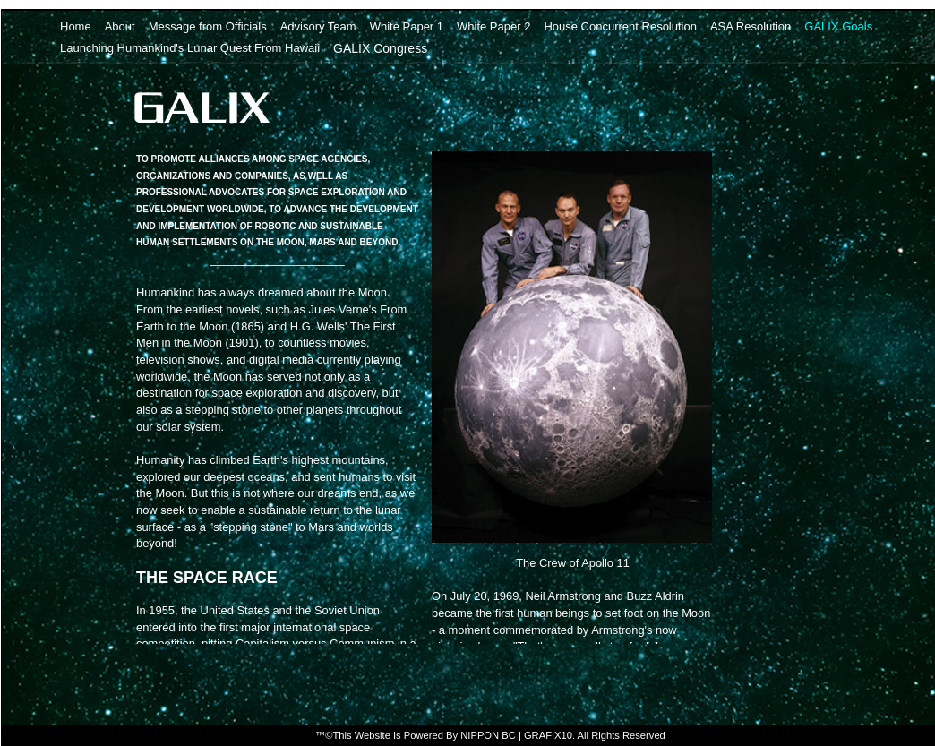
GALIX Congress (380, 48)
